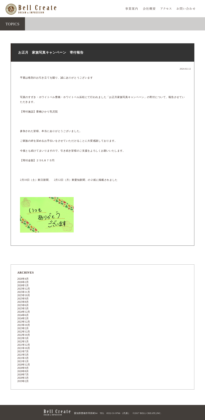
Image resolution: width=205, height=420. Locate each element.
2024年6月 (23, 315)
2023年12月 (23, 321)
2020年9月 (23, 368)
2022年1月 (23, 341)
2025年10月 (23, 295)
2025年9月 (23, 298)
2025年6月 (23, 305)
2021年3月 (23, 358)
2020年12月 (23, 364)
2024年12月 (23, 311)
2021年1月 (23, 361)
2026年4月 (23, 278)
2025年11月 (23, 292)
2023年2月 (23, 328)
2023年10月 (23, 325)
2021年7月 (23, 351)
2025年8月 (23, 302)
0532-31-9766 (113, 413)
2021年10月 (23, 348)
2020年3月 (23, 378)
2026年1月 (23, 285)
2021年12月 (23, 344)
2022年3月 (23, 338)
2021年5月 (23, 354)
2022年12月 (23, 331)
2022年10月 (23, 335)
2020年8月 (23, 371)
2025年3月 (23, 308)
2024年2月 (23, 318)
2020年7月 (23, 374)
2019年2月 (23, 381)
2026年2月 (23, 282)
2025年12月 (23, 288)
